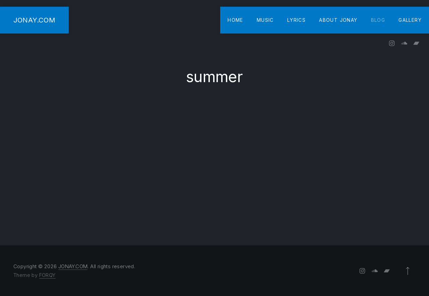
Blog (378, 20)
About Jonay (338, 20)
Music (265, 20)
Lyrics (296, 20)
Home (235, 20)
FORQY (47, 275)
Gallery (410, 20)
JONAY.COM (34, 20)
